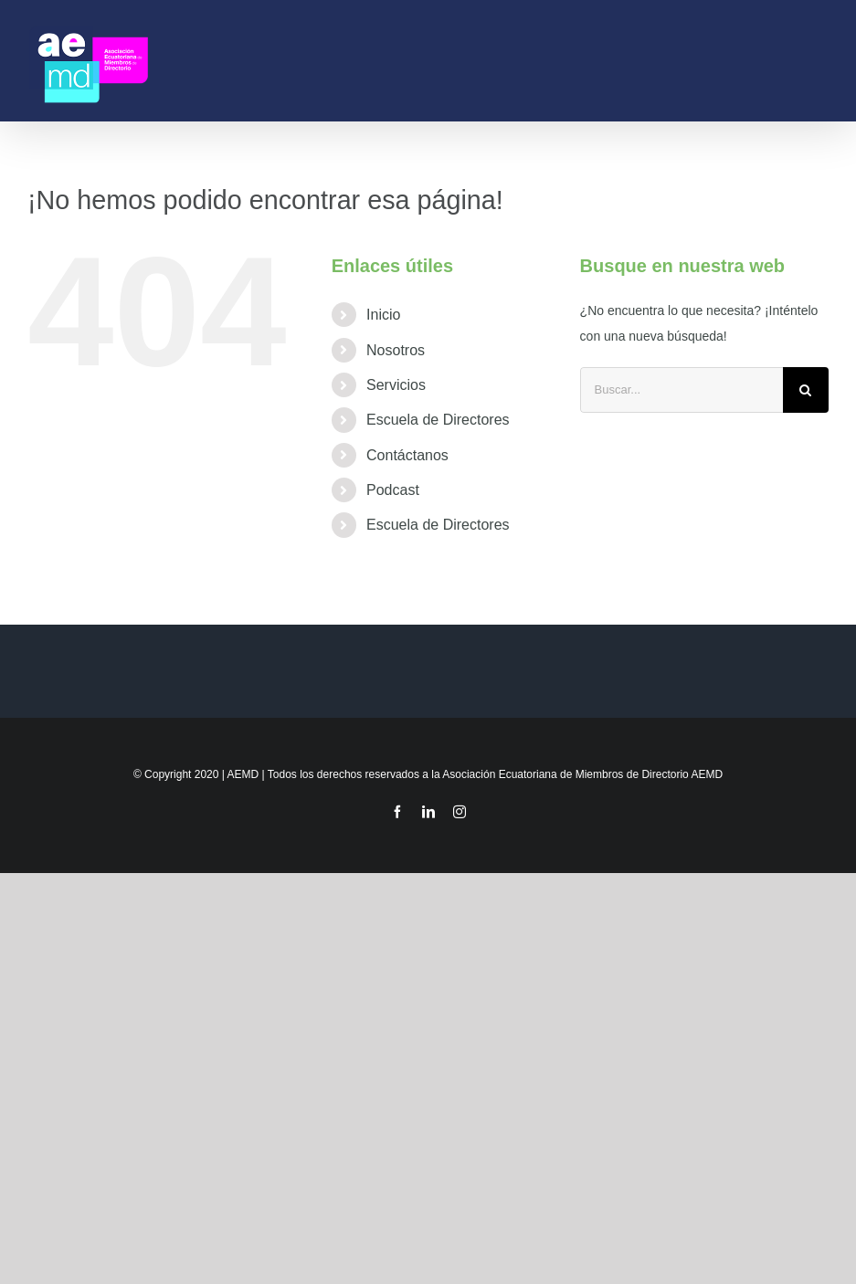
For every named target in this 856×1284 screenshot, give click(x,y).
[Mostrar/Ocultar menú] (820, 61)
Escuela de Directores (438, 419)
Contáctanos (407, 455)
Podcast (392, 490)
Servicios (396, 385)
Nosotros (395, 350)
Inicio (383, 314)
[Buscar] (806, 390)
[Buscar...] (681, 390)
